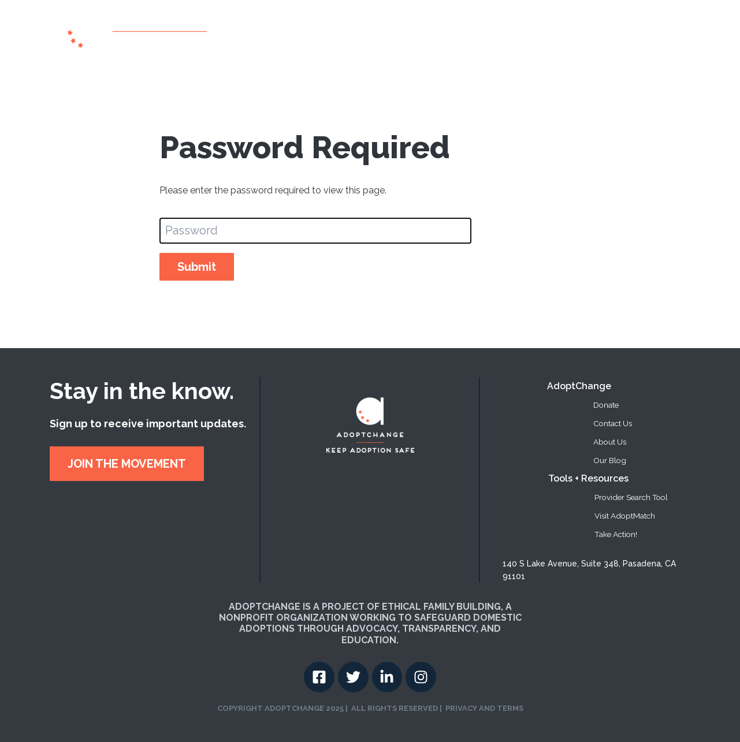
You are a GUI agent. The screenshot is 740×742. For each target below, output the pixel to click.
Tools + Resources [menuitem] (588, 478)
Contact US (657, 33)
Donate (609, 33)
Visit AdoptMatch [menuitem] (624, 515)
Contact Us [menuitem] (612, 423)
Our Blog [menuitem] (609, 460)
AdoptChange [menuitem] (579, 386)
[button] (510, 34)
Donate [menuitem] (606, 404)
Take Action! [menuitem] (615, 534)
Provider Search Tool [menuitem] (631, 497)
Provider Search (449, 33)
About (391, 33)
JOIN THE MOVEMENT (127, 464)
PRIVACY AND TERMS (484, 708)
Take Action (560, 33)
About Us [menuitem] (609, 441)
